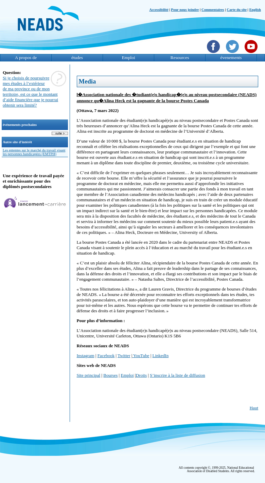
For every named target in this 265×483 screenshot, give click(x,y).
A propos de (26, 57)
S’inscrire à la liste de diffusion (177, 375)
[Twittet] (233, 53)
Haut (254, 407)
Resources (180, 57)
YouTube (140, 355)
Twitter (124, 355)
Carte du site (237, 10)
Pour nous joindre (185, 10)
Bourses (110, 375)
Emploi (128, 57)
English (255, 10)
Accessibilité (158, 10)
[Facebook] (214, 53)
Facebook (106, 355)
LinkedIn (160, 355)
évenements (231, 57)
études (77, 57)
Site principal (89, 375)
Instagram (85, 355)
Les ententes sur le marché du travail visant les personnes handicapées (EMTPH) (34, 152)
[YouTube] (252, 53)
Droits (141, 375)
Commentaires (212, 10)
